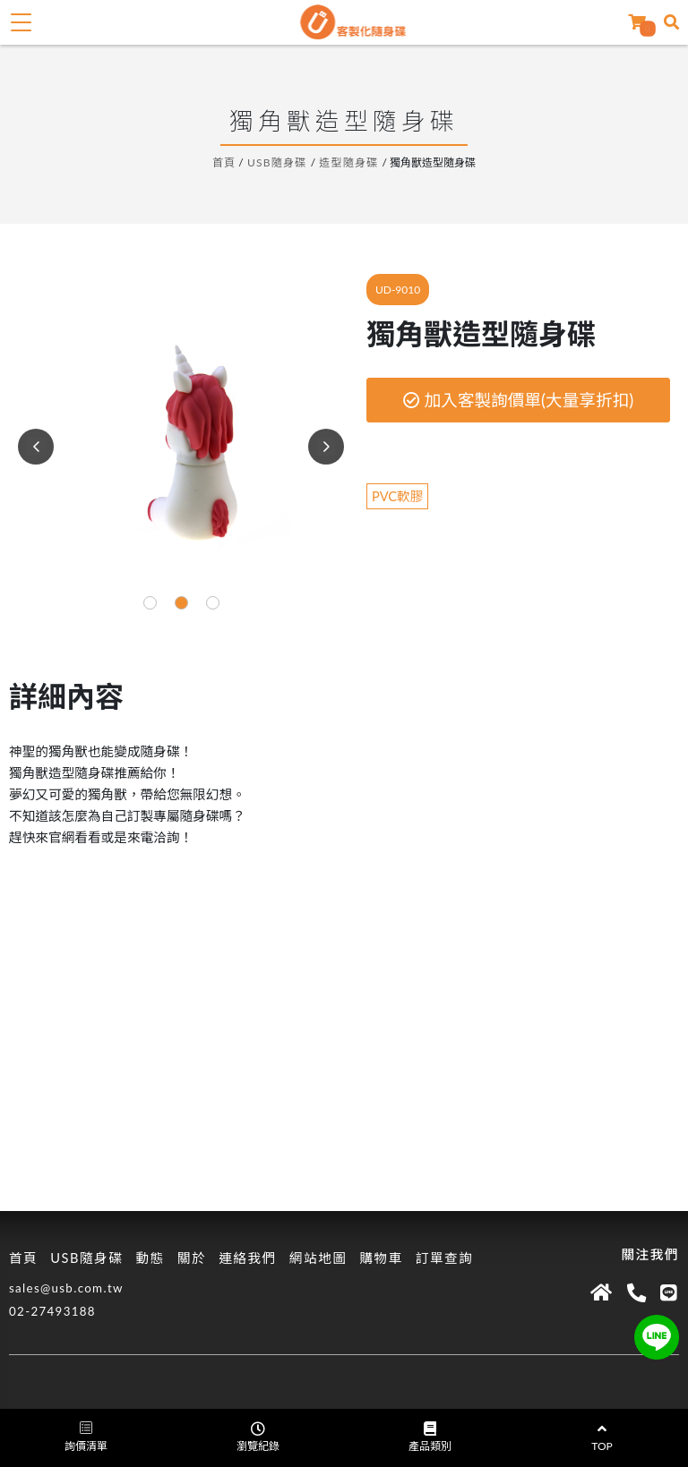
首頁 (224, 162)
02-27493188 (52, 1311)
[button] (150, 603)
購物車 (380, 1258)
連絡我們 (248, 1258)
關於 (191, 1258)
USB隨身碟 (277, 162)
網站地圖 (318, 1258)
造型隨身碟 (349, 162)
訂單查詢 (445, 1258)
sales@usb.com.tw (66, 1288)
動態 (149, 1258)
